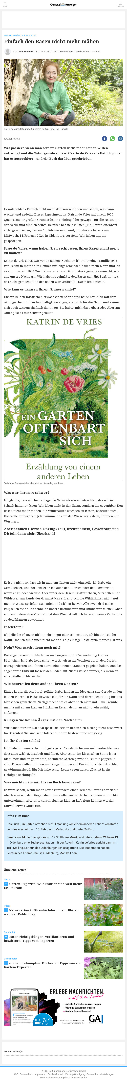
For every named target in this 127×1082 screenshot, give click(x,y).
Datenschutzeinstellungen (100, 1074)
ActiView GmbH (79, 1077)
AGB (16, 1074)
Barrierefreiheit (56, 1074)
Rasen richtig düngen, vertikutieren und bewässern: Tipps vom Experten (39, 939)
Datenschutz (26, 1074)
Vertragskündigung (75, 1074)
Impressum (40, 1074)
